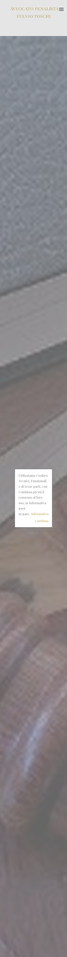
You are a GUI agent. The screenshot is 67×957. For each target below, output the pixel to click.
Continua (41, 521)
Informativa (39, 514)
